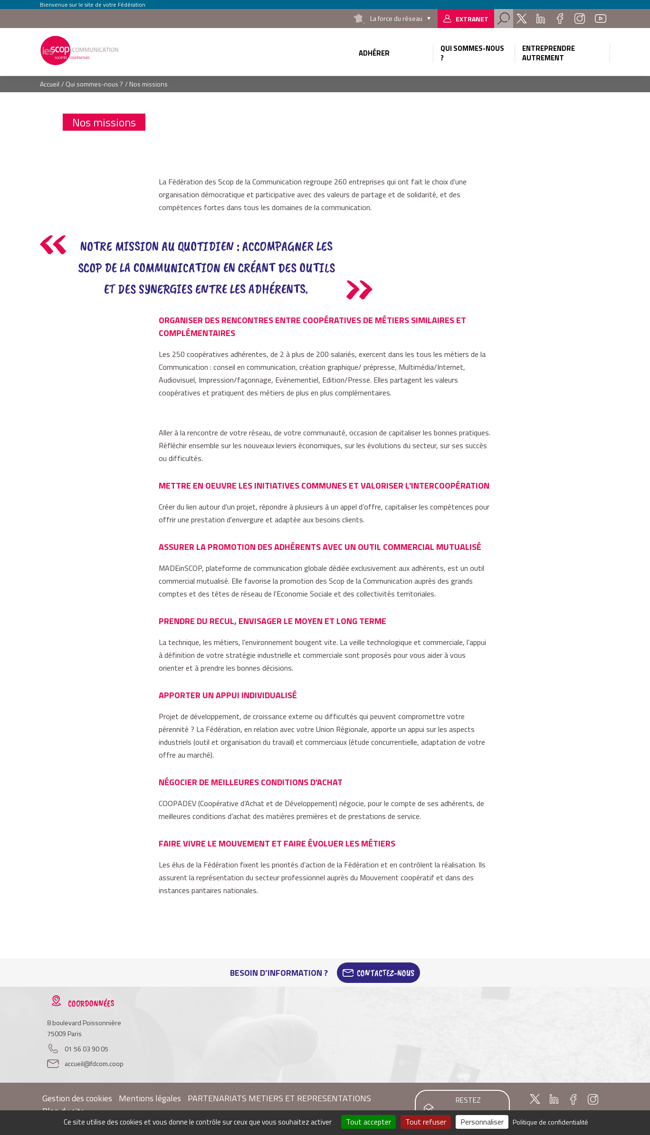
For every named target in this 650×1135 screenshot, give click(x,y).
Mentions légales (150, 1098)
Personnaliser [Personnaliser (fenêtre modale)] (482, 1121)
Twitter (521, 18)
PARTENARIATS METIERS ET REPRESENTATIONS (279, 1098)
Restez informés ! (468, 1107)
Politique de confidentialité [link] (550, 1122)
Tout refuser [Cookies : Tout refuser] (425, 1121)
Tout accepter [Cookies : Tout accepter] (368, 1121)
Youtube (600, 18)
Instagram (579, 18)
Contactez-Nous (385, 973)
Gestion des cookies (77, 1098)
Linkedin (540, 18)
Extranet (472, 19)
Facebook (559, 18)
